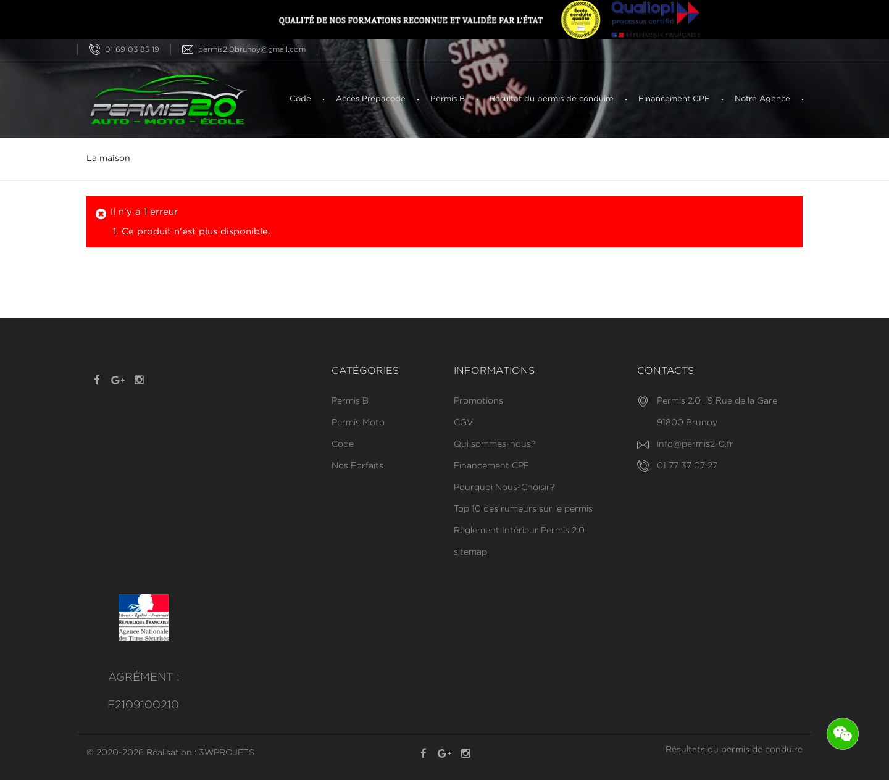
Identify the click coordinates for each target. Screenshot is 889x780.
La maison (108, 158)
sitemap (470, 552)
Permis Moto (358, 422)
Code (300, 99)
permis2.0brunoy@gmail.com (244, 50)
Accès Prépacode (371, 99)
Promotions (478, 401)
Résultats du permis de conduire (734, 749)
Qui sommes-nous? (494, 444)
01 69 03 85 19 (124, 50)
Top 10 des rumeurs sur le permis (523, 509)
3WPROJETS (226, 753)
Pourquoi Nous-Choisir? (504, 487)
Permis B (447, 99)
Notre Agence (762, 99)
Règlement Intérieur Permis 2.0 (519, 530)
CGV (464, 422)
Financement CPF (674, 99)
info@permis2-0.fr (695, 444)
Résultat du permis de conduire (552, 99)
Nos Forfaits (357, 466)
